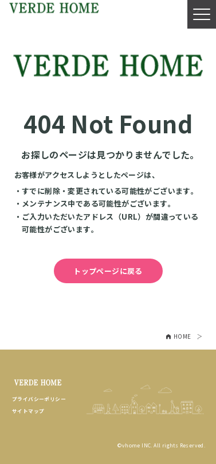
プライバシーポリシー (39, 399)
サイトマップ (28, 411)
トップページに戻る (108, 270)
